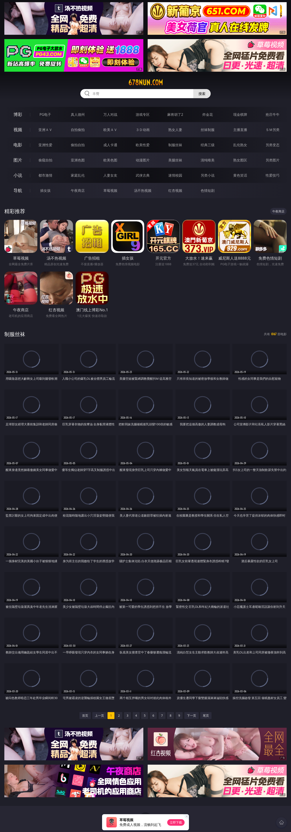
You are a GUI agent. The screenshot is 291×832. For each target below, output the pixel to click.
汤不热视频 (142, 190)
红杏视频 (175, 190)
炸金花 (207, 114)
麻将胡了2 (175, 114)
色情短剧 (208, 190)
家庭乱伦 (78, 175)
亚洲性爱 (45, 145)
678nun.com (145, 82)
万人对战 (110, 114)
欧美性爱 (143, 145)
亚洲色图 (78, 160)
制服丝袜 (175, 145)
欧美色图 (110, 160)
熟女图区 (240, 160)
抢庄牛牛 (272, 114)
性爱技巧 (272, 175)
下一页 (191, 715)
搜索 (201, 93)
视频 (17, 130)
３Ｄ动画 (143, 129)
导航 (17, 190)
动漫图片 (143, 160)
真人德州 (78, 114)
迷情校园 (175, 175)
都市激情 (45, 175)
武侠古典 (143, 175)
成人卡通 (110, 145)
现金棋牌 (240, 114)
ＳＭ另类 (272, 129)
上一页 (99, 715)
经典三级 (208, 145)
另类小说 (208, 175)
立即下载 (176, 822)
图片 (17, 160)
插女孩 (45, 190)
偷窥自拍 (45, 160)
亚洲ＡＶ (45, 129)
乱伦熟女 (240, 145)
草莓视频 (110, 190)
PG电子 (45, 114)
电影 (17, 145)
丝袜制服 (208, 129)
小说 (17, 175)
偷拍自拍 (78, 145)
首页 (85, 715)
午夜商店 (78, 190)
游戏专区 (143, 114)
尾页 (206, 715)
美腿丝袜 (175, 160)
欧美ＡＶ (110, 129)
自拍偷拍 (78, 129)
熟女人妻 (175, 129)
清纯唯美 (208, 160)
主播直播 (240, 129)
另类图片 (272, 160)
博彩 (17, 114)
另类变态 (272, 145)
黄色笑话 (240, 175)
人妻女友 (110, 175)
